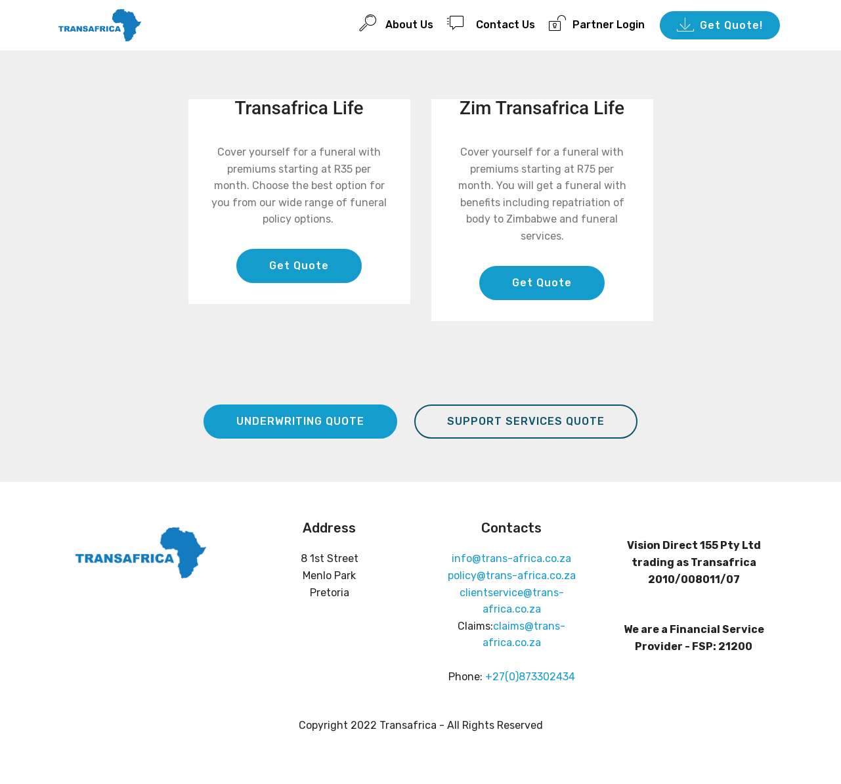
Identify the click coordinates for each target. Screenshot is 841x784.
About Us (396, 23)
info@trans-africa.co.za (511, 558)
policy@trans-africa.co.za (512, 575)
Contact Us (491, 23)
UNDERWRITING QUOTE (300, 421)
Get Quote (299, 265)
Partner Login (597, 23)
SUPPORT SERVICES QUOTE (526, 421)
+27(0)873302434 (530, 676)
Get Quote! (720, 25)
